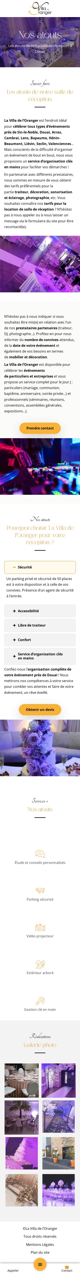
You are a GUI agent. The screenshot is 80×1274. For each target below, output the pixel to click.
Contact (66, 1270)
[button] (40, 1264)
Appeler (13, 1270)
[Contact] (67, 1267)
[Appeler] (13, 1267)
